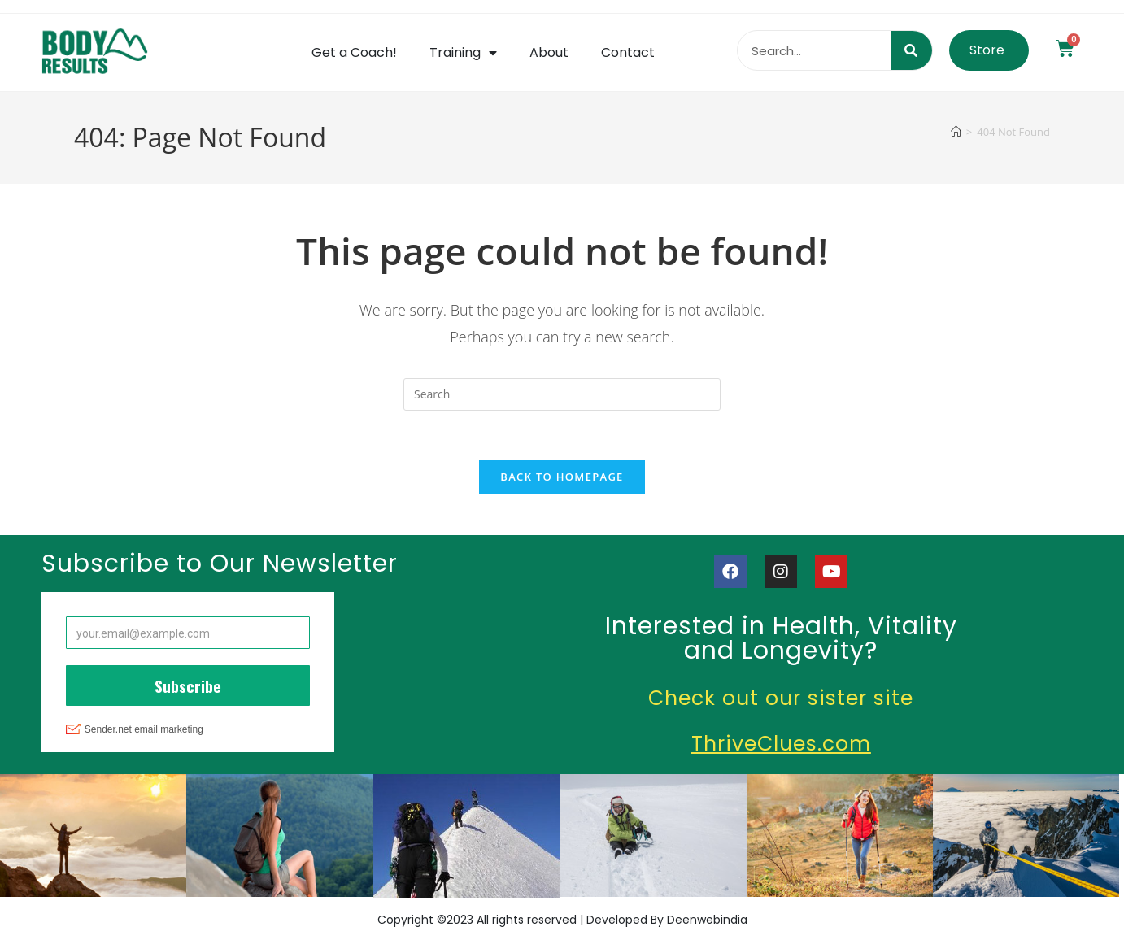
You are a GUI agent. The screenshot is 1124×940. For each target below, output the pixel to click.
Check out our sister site (780, 698)
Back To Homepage (561, 476)
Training (463, 52)
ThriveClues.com (781, 743)
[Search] (911, 50)
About (549, 52)
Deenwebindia (707, 920)
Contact (628, 52)
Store (986, 50)
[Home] (956, 131)
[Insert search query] (562, 394)
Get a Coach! (354, 52)
